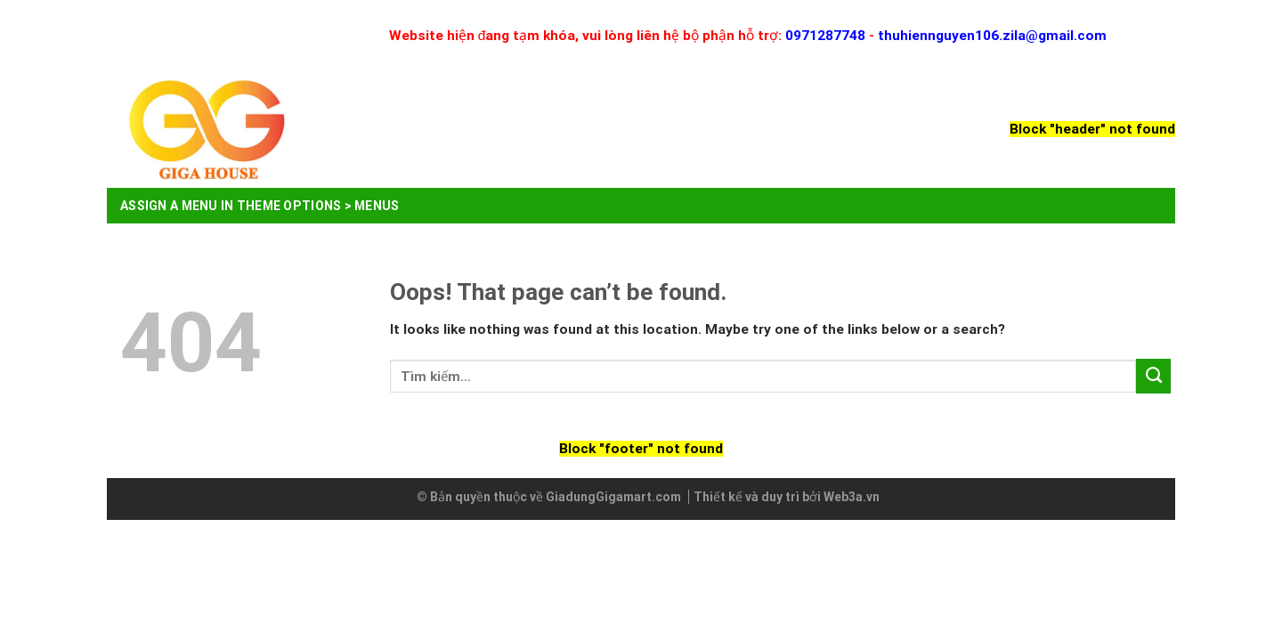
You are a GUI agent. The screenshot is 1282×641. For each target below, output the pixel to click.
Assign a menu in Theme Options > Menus (260, 206)
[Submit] (1153, 376)
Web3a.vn (852, 497)
